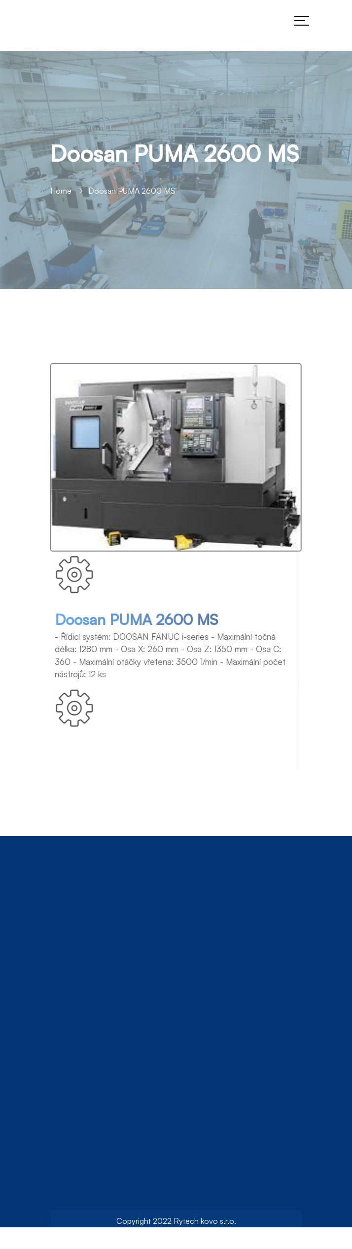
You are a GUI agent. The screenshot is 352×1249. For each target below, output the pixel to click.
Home (60, 192)
